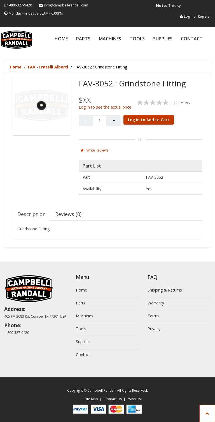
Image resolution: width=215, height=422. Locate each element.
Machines (110, 39)
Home (61, 39)
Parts (83, 39)
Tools (137, 39)
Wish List (135, 398)
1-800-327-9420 (19, 5)
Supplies (162, 39)
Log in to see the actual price (105, 107)
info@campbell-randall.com (66, 5)
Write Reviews (94, 150)
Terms (153, 315)
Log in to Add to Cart (148, 119)
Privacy (154, 328)
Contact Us (113, 398)
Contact (192, 39)
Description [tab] (31, 214)
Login (188, 16)
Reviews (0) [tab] (68, 214)
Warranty (156, 303)
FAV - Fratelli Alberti (48, 67)
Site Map (91, 398)
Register (204, 16)
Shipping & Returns (165, 290)
